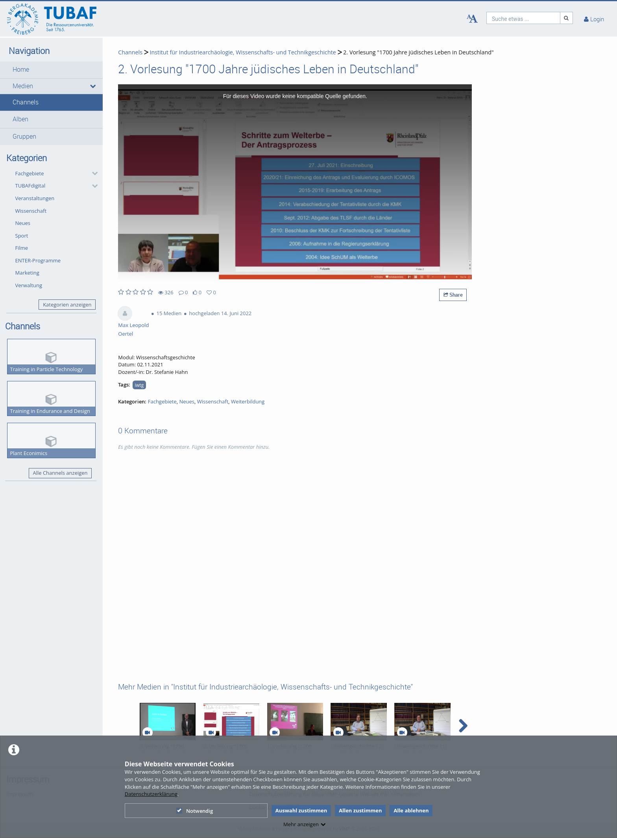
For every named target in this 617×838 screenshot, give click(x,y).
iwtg (139, 385)
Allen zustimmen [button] (360, 810)
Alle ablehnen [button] (411, 810)
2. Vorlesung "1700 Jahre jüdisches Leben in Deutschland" (418, 52)
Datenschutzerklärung (151, 793)
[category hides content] (92, 173)
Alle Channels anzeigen (60, 472)
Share (453, 294)
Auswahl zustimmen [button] (301, 810)
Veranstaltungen (35, 198)
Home (21, 69)
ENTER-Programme (38, 260)
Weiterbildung (247, 401)
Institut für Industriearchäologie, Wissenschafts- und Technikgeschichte (243, 52)
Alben (20, 119)
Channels (26, 102)
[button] (51, 69)
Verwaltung (28, 285)
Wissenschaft (31, 210)
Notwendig (194, 810)
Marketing (27, 272)
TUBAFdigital (30, 185)
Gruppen (24, 136)
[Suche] (566, 18)
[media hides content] (92, 86)
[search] (523, 18)
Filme (21, 247)
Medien (23, 86)
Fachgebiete (29, 173)
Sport (21, 235)
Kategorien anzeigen (67, 304)
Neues (23, 223)
